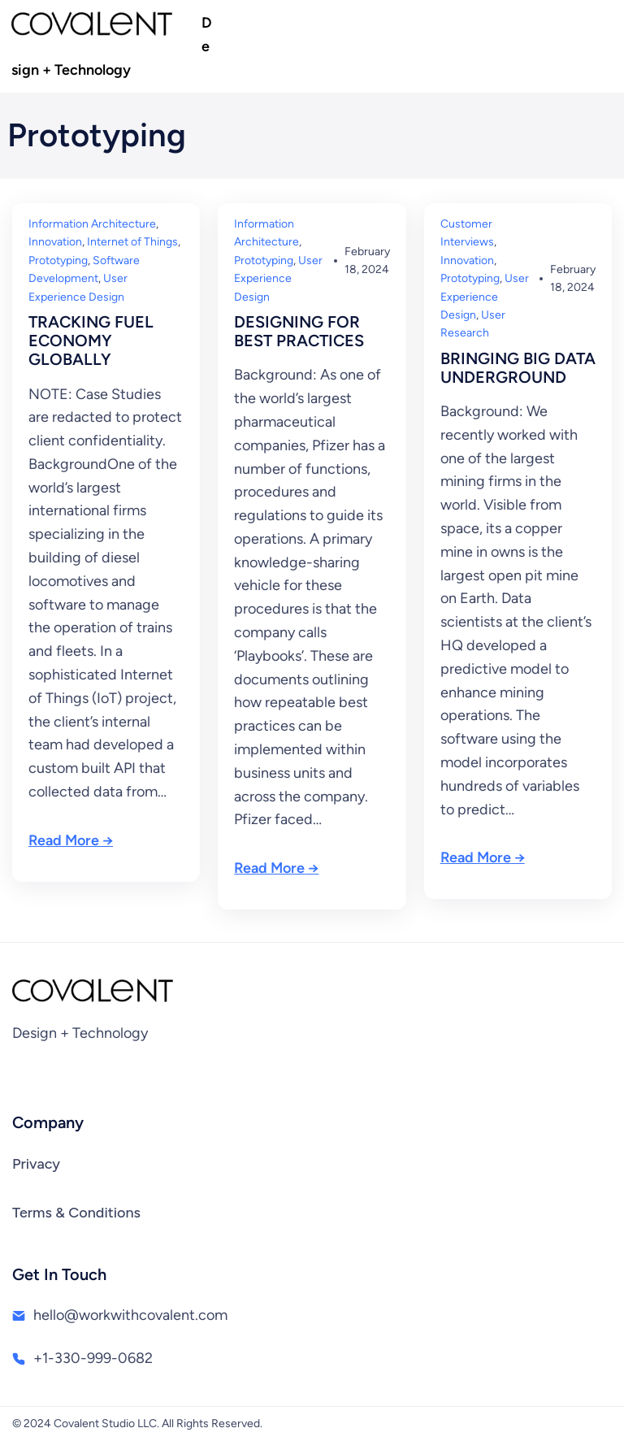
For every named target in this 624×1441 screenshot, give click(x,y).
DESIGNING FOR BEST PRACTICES (299, 331)
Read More (63, 840)
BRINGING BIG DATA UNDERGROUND (518, 368)
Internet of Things (132, 242)
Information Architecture (92, 224)
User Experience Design (278, 279)
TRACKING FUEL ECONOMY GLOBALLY (91, 341)
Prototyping (58, 260)
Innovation (55, 242)
